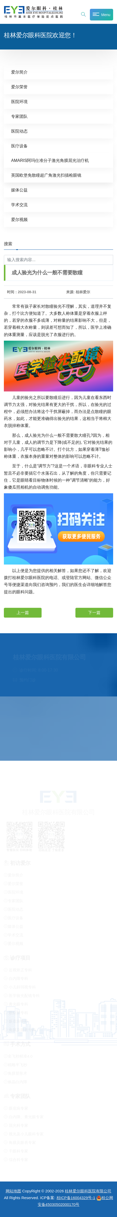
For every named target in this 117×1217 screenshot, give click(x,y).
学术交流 (19, 204)
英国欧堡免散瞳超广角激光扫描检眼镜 (46, 175)
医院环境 (19, 101)
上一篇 (23, 612)
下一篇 (94, 612)
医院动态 (19, 131)
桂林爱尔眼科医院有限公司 (88, 1191)
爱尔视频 (19, 219)
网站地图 (13, 1191)
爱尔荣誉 (19, 86)
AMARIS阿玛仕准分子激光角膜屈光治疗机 (50, 160)
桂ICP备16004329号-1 (76, 1197)
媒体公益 (19, 190)
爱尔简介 (19, 72)
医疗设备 (19, 146)
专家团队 (19, 116)
